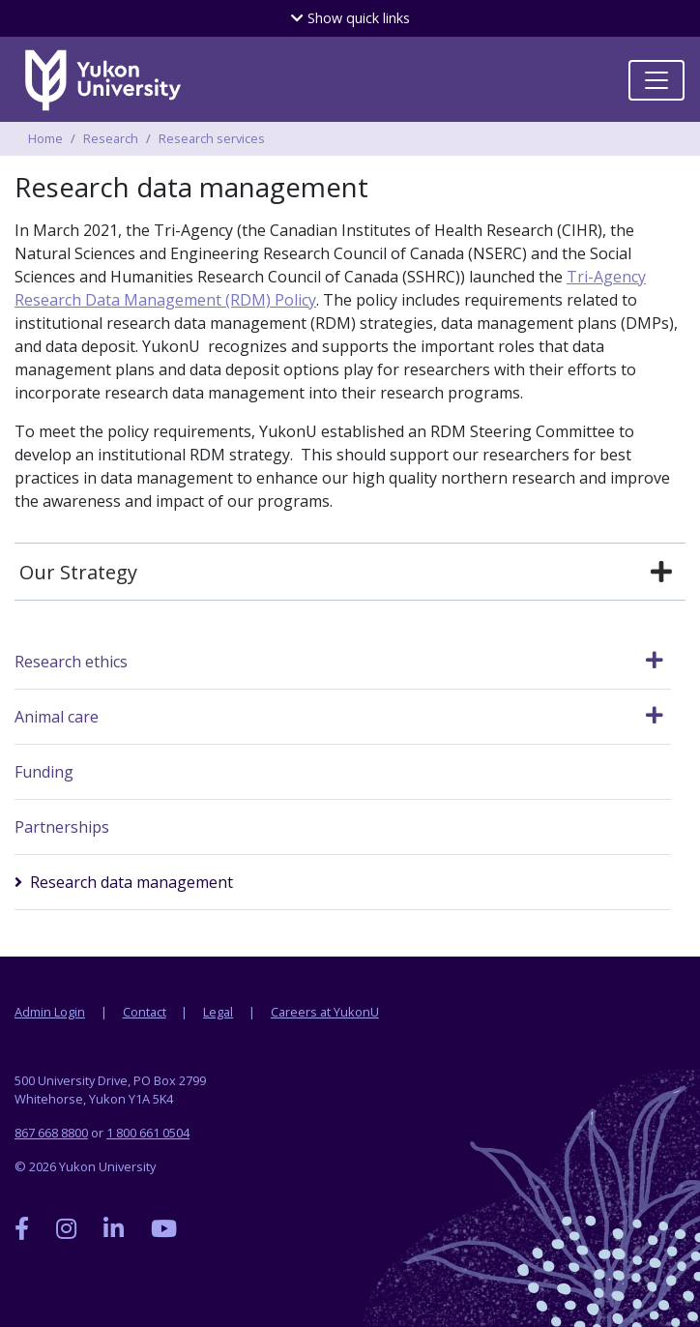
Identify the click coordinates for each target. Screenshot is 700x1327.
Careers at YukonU (325, 1011)
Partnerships (62, 827)
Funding (44, 771)
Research (110, 138)
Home (45, 138)
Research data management (131, 882)
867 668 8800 (51, 1132)
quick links (350, 18)
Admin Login (50, 1011)
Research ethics (71, 661)
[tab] (350, 573)
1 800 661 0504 (148, 1132)
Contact (144, 1011)
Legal (218, 1011)
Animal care (57, 716)
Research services (212, 138)
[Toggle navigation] (656, 80)
